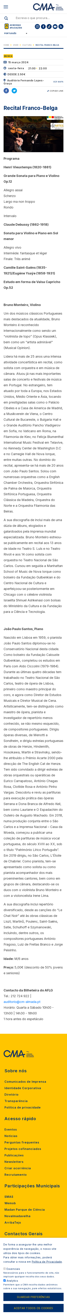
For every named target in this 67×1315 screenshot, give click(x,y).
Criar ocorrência (17, 1168)
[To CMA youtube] (55, 26)
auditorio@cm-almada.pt (22, 1002)
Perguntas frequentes (21, 1142)
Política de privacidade (22, 1107)
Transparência (16, 1101)
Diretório (11, 1094)
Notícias (11, 1136)
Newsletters (14, 1162)
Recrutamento (15, 1174)
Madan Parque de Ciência (24, 1209)
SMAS (8, 1196)
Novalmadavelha (17, 1216)
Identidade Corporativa (22, 1088)
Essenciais (13, 1268)
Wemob (10, 1203)
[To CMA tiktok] (49, 26)
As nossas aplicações (16, 26)
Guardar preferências (33, 1297)
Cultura (27, 45)
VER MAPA (58, 82)
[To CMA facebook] (43, 26)
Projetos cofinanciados (22, 1149)
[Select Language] (15, 33)
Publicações (14, 1155)
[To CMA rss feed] (60, 26)
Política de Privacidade (47, 1261)
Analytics (12, 1280)
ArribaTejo (12, 1222)
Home (6, 45)
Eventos (10, 1129)
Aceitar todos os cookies (33, 1308)
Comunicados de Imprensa (25, 1081)
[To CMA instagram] (37, 26)
